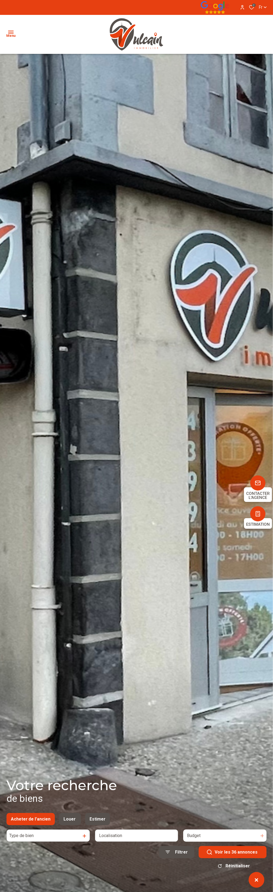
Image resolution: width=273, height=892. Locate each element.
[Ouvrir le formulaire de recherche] (176, 853)
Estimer (98, 819)
